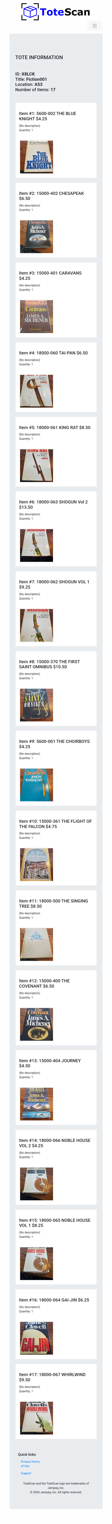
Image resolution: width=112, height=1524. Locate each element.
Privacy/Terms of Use (30, 1464)
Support (26, 1473)
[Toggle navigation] (95, 25)
